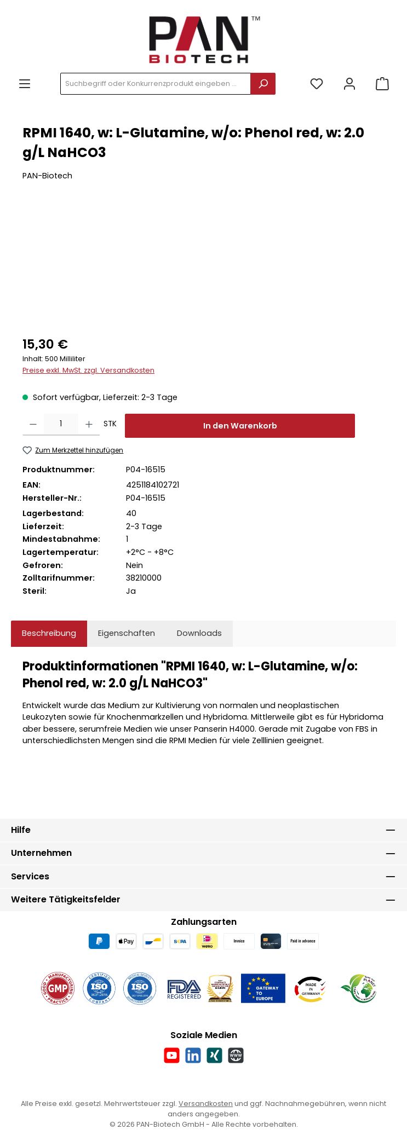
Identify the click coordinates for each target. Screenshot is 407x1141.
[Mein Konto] (349, 84)
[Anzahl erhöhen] (89, 425)
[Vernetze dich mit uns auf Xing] (214, 1055)
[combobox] (155, 84)
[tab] (49, 634)
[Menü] (24, 84)
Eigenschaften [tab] (126, 633)
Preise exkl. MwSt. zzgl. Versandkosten (88, 370)
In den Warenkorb (240, 425)
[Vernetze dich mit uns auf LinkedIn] (193, 1055)
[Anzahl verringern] (33, 425)
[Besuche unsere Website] (235, 1055)
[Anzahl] (61, 425)
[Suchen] (263, 84)
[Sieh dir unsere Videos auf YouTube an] (171, 1055)
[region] (203, 265)
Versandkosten (206, 1103)
